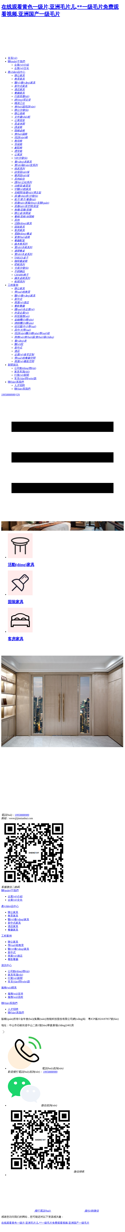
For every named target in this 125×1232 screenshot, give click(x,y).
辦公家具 (13, 912)
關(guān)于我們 (16, 61)
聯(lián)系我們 (16, 381)
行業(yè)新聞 (21, 375)
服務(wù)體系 (9, 987)
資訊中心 (6, 965)
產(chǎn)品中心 (16, 72)
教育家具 (13, 915)
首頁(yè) (12, 58)
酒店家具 (13, 926)
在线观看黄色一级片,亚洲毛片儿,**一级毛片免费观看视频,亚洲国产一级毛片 (45, 1222)
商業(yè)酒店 (15, 955)
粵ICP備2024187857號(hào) (103, 1019)
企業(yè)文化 (21, 68)
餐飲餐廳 (13, 959)
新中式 (12, 952)
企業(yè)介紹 (21, 64)
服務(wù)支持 (15, 993)
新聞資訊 (13, 364)
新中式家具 (14, 922)
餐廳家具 (13, 929)
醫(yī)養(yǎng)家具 (18, 919)
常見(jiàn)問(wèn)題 (25, 378)
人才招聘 (19, 385)
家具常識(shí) (21, 371)
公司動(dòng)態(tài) (25, 368)
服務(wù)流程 (15, 997)
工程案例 (13, 285)
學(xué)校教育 (16, 945)
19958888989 (22, 815)
